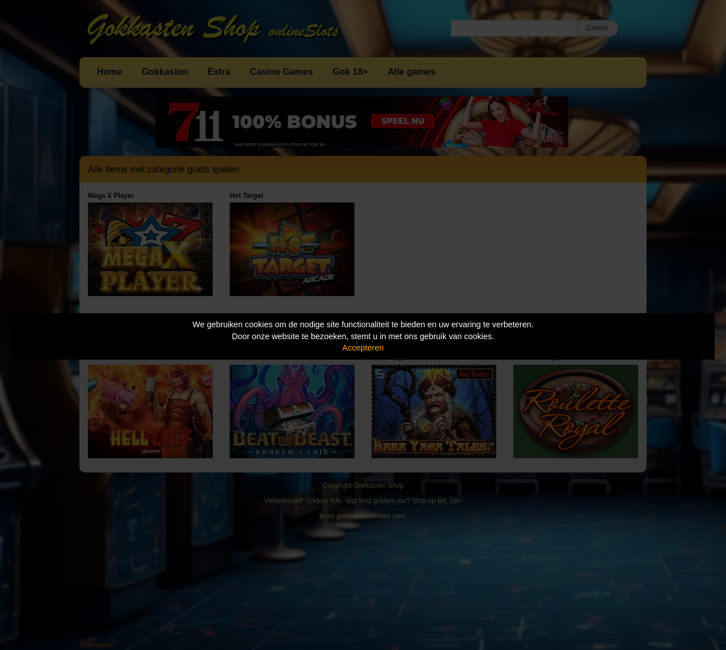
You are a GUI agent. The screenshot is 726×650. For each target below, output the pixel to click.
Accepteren (363, 347)
